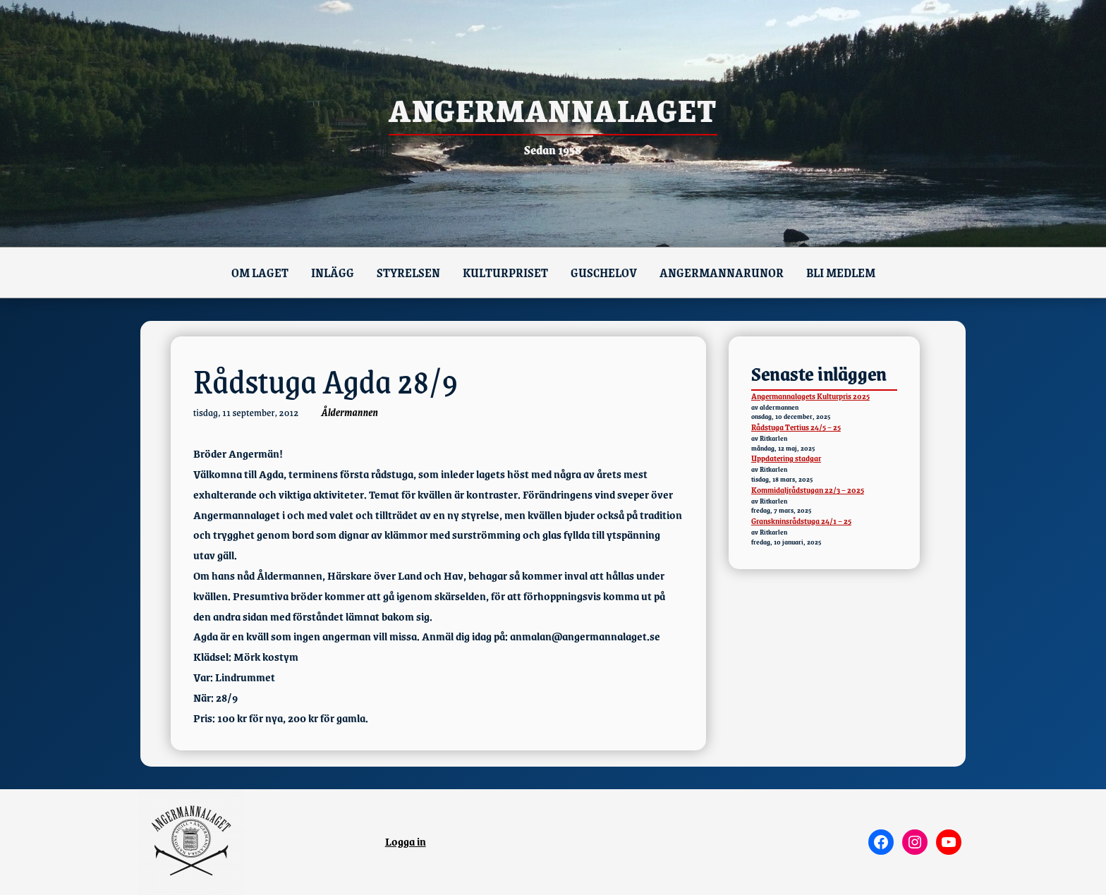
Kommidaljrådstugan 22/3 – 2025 (807, 490)
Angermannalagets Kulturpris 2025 (810, 396)
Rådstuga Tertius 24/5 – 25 (796, 427)
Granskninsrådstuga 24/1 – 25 (801, 521)
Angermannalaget (553, 110)
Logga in (405, 841)
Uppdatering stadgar (786, 458)
